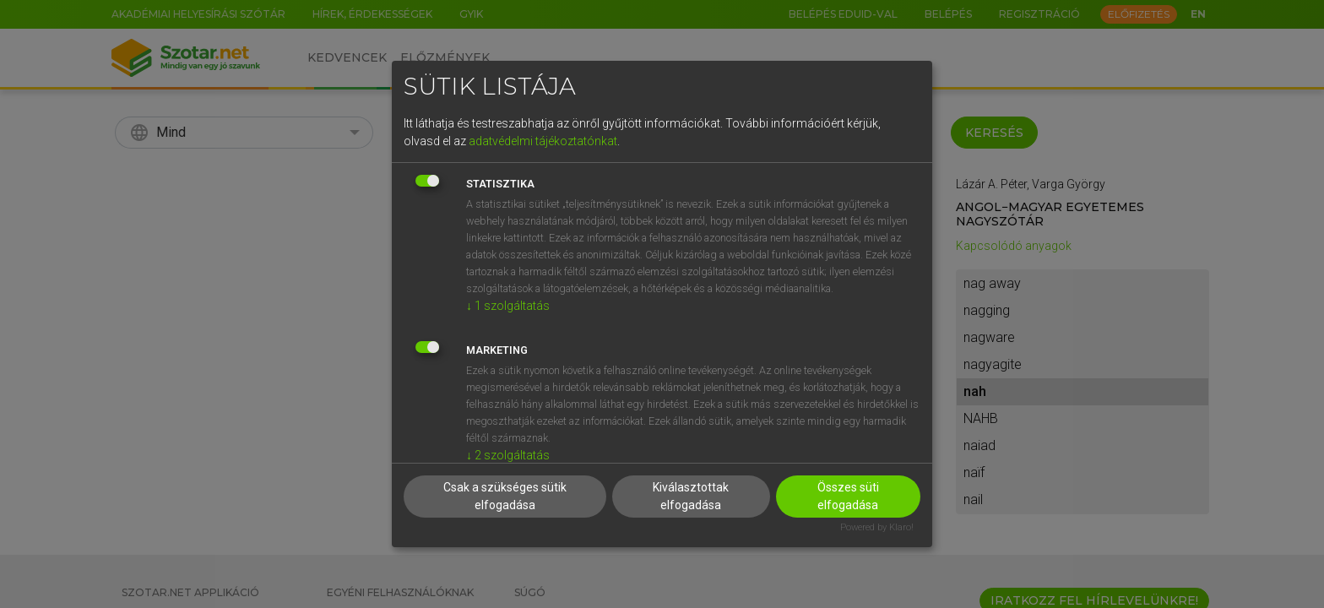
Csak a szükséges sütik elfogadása (505, 496)
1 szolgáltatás (508, 305)
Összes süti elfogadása (848, 496)
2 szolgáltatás (508, 455)
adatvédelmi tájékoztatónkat (543, 141)
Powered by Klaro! (877, 527)
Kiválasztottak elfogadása (691, 496)
